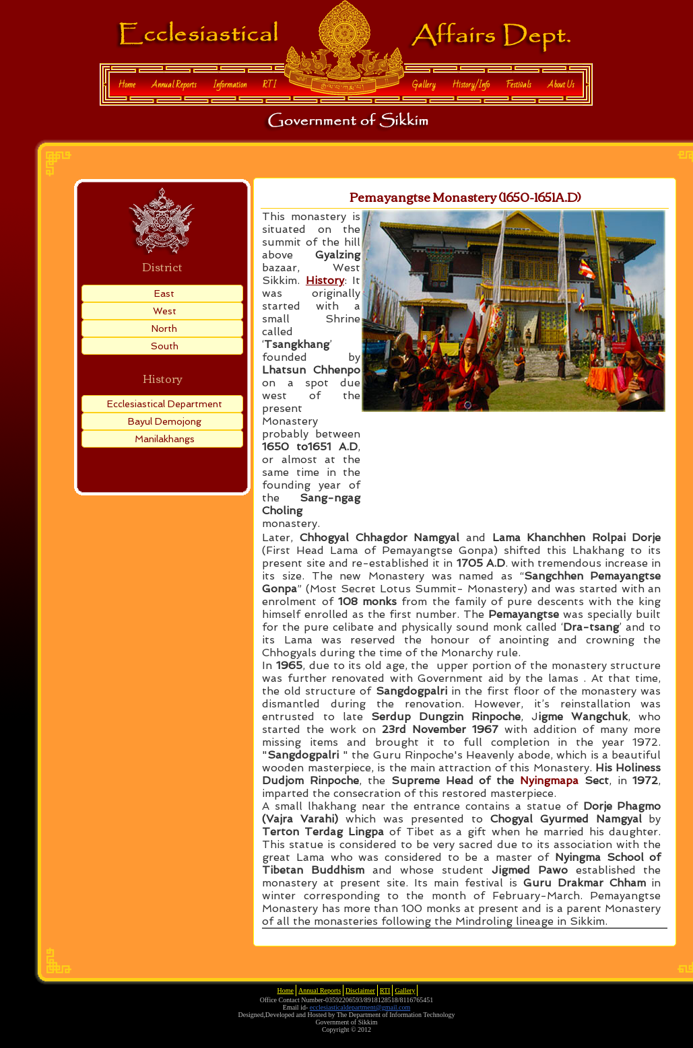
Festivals (518, 85)
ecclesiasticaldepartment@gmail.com (360, 1007)
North (164, 328)
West (164, 311)
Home (126, 85)
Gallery (424, 85)
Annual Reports (174, 85)
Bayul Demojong (164, 421)
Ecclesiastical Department (164, 403)
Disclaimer (360, 990)
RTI (269, 85)
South (164, 346)
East (164, 293)
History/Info (471, 85)
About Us (561, 85)
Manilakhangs (165, 438)
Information (229, 85)
